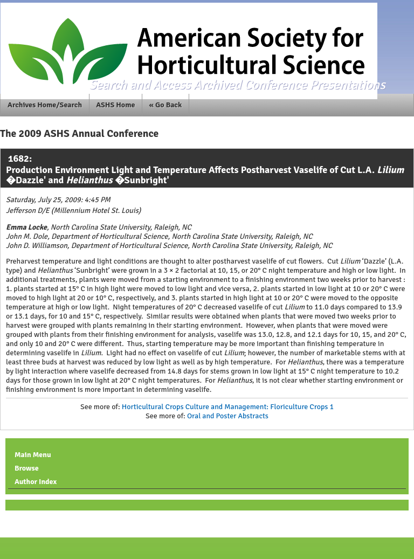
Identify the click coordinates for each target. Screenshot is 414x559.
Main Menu (33, 454)
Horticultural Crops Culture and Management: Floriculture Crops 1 (228, 406)
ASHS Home (115, 104)
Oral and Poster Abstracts (227, 415)
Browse (27, 468)
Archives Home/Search (45, 104)
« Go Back (165, 104)
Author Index (36, 481)
